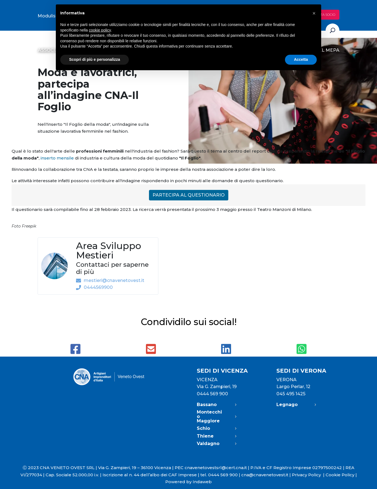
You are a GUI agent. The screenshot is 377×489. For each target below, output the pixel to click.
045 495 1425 (290, 393)
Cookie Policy (340, 474)
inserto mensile (57, 158)
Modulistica (51, 16)
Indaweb (202, 481)
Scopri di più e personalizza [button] (94, 59)
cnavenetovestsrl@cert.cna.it (216, 467)
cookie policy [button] (100, 30)
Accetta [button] (301, 59)
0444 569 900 (212, 393)
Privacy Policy (309, 474)
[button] (314, 13)
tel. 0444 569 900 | (220, 474)
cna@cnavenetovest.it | (266, 474)
